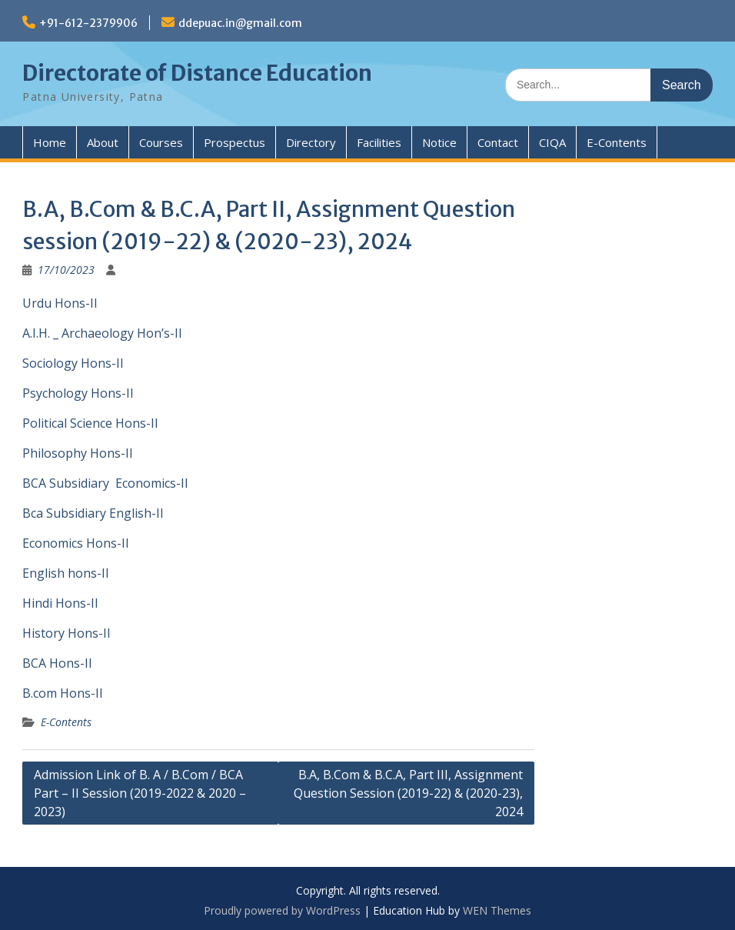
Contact (497, 142)
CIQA (552, 142)
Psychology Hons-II (78, 393)
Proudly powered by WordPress (282, 910)
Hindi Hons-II (60, 603)
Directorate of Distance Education (197, 73)
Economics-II (151, 483)
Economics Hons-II (75, 543)
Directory (311, 142)
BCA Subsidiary (65, 483)
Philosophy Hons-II (77, 453)
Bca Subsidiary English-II (93, 513)
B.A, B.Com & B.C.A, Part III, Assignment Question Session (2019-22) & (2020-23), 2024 (408, 793)
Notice (439, 142)
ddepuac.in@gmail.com (240, 23)
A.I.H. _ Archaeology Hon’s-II (102, 333)
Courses (161, 142)
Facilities (379, 142)
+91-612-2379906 (88, 23)
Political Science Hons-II (90, 423)
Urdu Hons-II (60, 303)
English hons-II (65, 573)
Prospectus (234, 142)
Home (49, 142)
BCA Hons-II (57, 663)
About (102, 142)
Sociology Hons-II (73, 363)
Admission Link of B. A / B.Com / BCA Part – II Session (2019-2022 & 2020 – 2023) (140, 793)
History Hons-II (66, 633)
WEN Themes (497, 910)
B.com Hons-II (62, 693)
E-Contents (617, 142)
